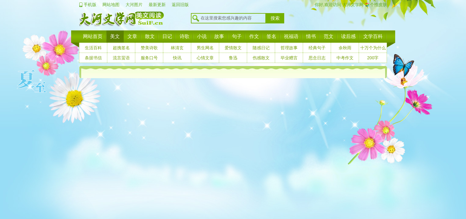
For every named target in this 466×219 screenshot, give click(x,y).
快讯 (177, 57)
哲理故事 (289, 47)
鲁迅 (233, 57)
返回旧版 (180, 4)
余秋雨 (345, 47)
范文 (328, 36)
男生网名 (205, 47)
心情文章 (205, 57)
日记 (167, 36)
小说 (202, 36)
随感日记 (261, 47)
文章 (132, 36)
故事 (219, 36)
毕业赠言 (289, 57)
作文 (254, 36)
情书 (311, 36)
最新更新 (157, 4)
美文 (115, 36)
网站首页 (92, 36)
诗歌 (184, 36)
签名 (271, 36)
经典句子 (317, 47)
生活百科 (93, 47)
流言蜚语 (121, 57)
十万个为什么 (373, 47)
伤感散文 (261, 57)
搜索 (275, 18)
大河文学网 (352, 4)
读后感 (348, 36)
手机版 (90, 4)
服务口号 (149, 57)
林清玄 (177, 47)
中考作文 (345, 57)
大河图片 (134, 4)
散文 (150, 36)
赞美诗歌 (149, 47)
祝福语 (291, 36)
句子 (237, 36)
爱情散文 (233, 47)
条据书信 (93, 57)
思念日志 (317, 57)
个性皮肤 (378, 4)
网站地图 (110, 4)
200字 (372, 57)
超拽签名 (121, 47)
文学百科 (373, 36)
